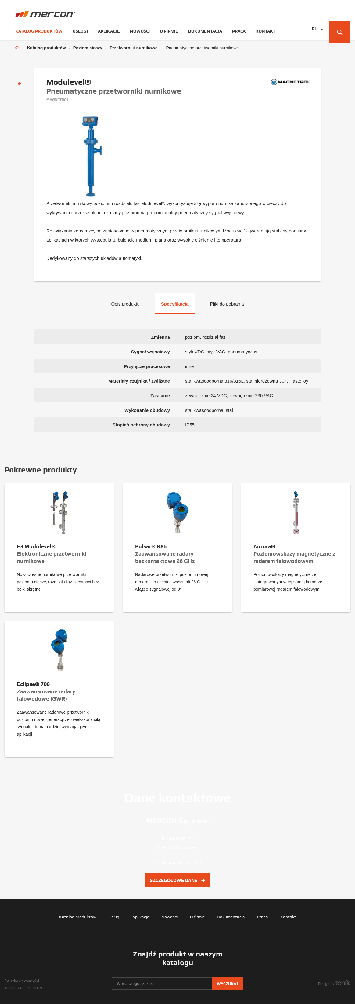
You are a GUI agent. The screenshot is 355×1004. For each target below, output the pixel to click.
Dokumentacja (205, 31)
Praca (239, 31)
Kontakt (265, 31)
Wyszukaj (227, 983)
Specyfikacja (175, 303)
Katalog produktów (39, 31)
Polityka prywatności (22, 980)
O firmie (169, 31)
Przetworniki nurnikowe (133, 47)
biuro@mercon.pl (185, 862)
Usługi (80, 31)
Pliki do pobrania (227, 303)
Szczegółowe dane (177, 880)
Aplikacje (109, 31)
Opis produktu (125, 303)
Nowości (140, 31)
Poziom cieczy (87, 47)
